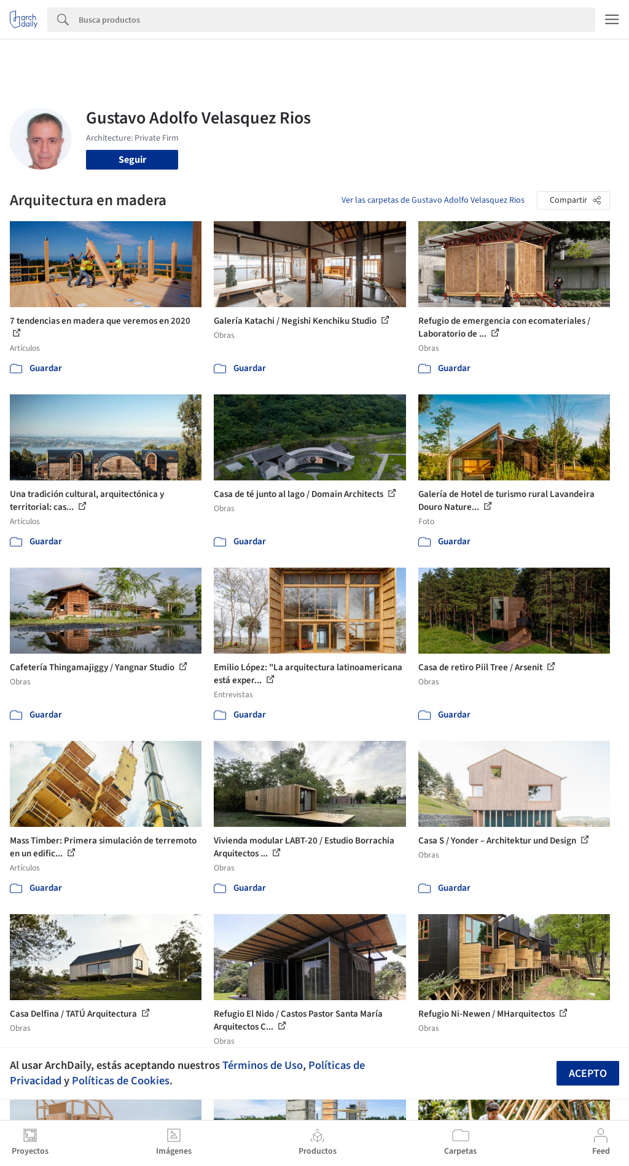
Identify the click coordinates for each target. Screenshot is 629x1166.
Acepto (588, 1073)
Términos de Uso (262, 1065)
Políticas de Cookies (121, 1081)
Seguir (132, 159)
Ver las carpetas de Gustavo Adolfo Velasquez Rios (433, 200)
